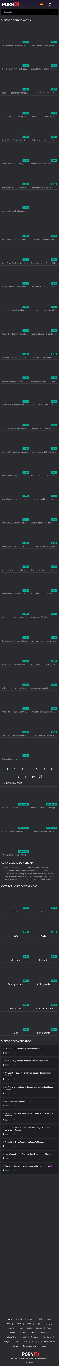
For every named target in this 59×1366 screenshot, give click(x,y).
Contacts (29, 1363)
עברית (20, 1328)
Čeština (28, 1324)
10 (33, 776)
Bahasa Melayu (49, 1342)
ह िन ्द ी (35, 1342)
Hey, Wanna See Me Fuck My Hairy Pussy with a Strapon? (28, 1154)
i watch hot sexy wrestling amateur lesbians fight (24, 1049)
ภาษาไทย (19, 1319)
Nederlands (47, 1337)
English (49, 1328)
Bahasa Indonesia (29, 1346)
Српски (43, 1346)
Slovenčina (45, 1333)
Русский (13, 1333)
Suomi (48, 1319)
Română (39, 1328)
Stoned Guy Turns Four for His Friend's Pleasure (24, 1142)
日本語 (39, 1319)
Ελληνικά (18, 1324)
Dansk (8, 1324)
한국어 (30, 1319)
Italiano (16, 1346)
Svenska (33, 1333)
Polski (29, 1328)
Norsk (10, 1319)
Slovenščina (11, 1337)
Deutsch (23, 1337)
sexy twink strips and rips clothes (18, 1101)
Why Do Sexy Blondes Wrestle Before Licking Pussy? (26, 1061)
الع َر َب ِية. (49, 1324)
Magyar (38, 1324)
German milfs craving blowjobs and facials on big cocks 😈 (28, 1166)
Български (34, 1337)
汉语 (25, 1342)
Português (10, 1328)
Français (7, 1342)
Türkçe (17, 1342)
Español (23, 1333)
